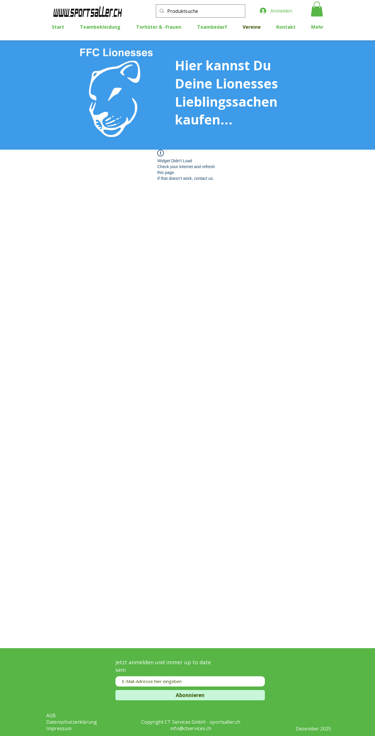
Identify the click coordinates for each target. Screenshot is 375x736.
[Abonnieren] (190, 695)
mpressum (59, 728)
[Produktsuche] (200, 11)
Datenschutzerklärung (71, 722)
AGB (51, 715)
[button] (317, 8)
